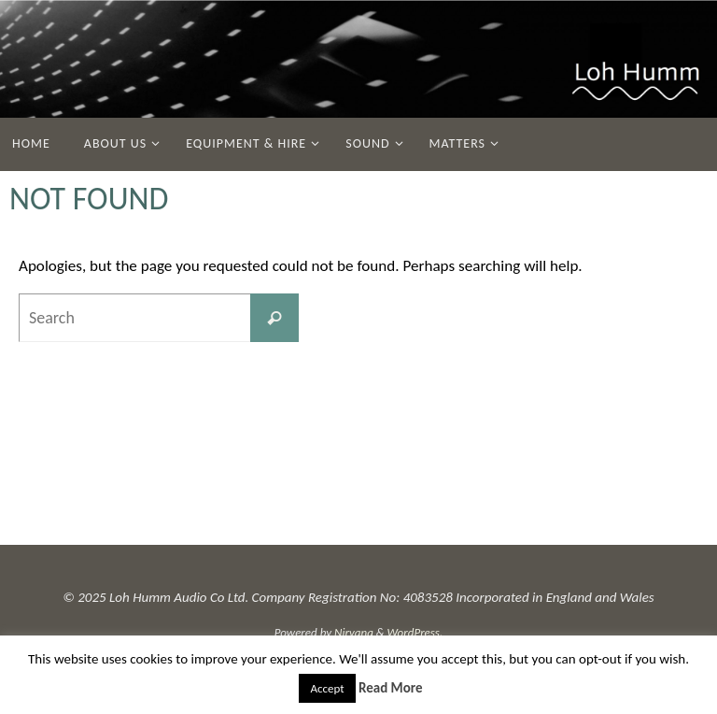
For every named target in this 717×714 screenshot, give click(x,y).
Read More (390, 687)
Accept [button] (327, 688)
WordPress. (415, 632)
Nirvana (353, 632)
